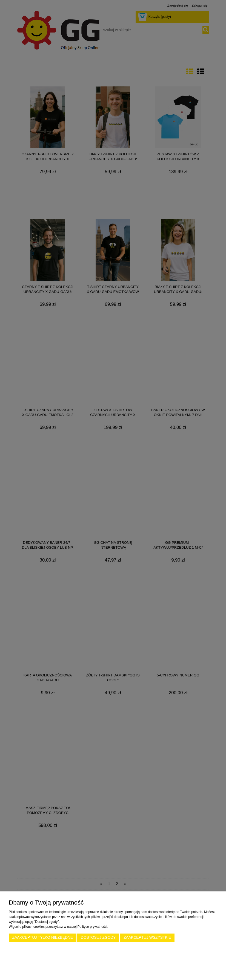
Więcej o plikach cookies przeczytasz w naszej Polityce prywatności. (58, 927)
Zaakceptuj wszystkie (147, 937)
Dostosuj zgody (98, 937)
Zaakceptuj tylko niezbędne (42, 937)
